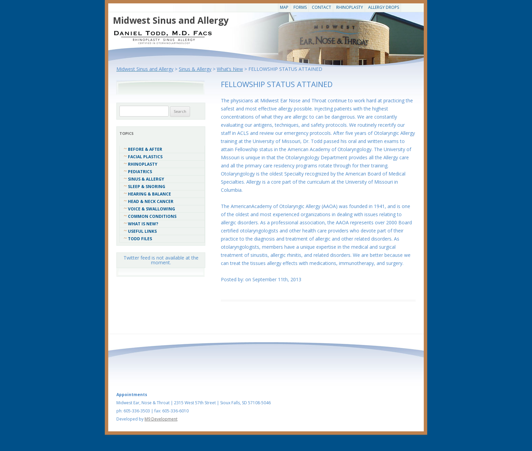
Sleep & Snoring (146, 186)
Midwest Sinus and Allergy (171, 20)
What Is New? (143, 224)
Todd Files (140, 239)
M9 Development (161, 419)
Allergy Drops (383, 7)
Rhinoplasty (349, 7)
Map (284, 7)
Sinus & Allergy (146, 179)
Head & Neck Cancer (150, 201)
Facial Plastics (145, 157)
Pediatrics (140, 172)
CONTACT (321, 7)
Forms (300, 7)
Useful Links (142, 231)
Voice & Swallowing (151, 209)
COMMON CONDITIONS (152, 216)
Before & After (145, 149)
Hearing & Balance (149, 194)
